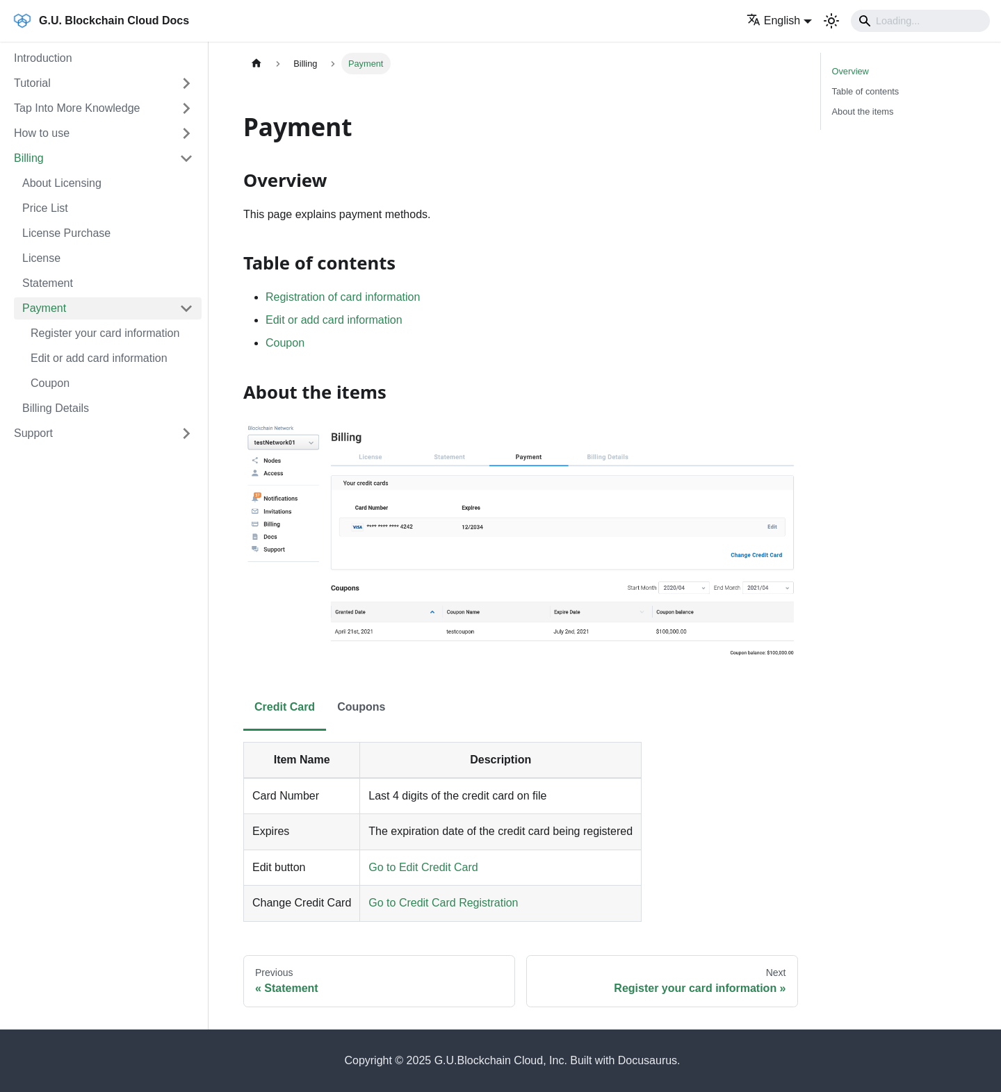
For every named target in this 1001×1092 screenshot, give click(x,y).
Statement (47, 283)
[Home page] (256, 63)
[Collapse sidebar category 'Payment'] (186, 308)
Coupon (50, 383)
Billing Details (55, 408)
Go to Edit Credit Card (423, 867)
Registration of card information (343, 297)
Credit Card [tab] (284, 707)
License (41, 258)
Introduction (43, 58)
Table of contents (866, 91)
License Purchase (66, 233)
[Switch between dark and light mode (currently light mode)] (831, 21)
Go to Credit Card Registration (443, 903)
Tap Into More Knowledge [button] (77, 108)
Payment (44, 308)
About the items (863, 111)
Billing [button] (29, 158)
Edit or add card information (99, 358)
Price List (45, 208)
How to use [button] (42, 133)
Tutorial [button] (32, 83)
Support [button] (33, 433)
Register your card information (105, 333)
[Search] (920, 21)
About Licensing (61, 183)
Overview (850, 71)
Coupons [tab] (361, 707)
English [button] (773, 20)
